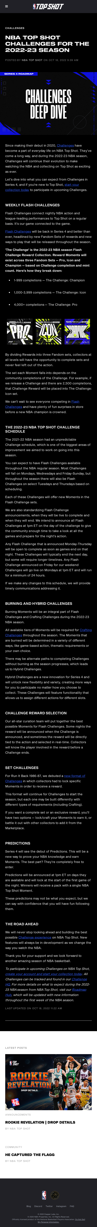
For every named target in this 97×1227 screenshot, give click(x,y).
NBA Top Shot (32, 60)
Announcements (18, 1115)
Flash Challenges (18, 231)
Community (13, 1147)
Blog (28, 1206)
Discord (38, 1206)
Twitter (49, 1206)
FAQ (72, 1206)
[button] (6, 6)
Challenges (65, 145)
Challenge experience (34, 937)
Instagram (61, 1206)
